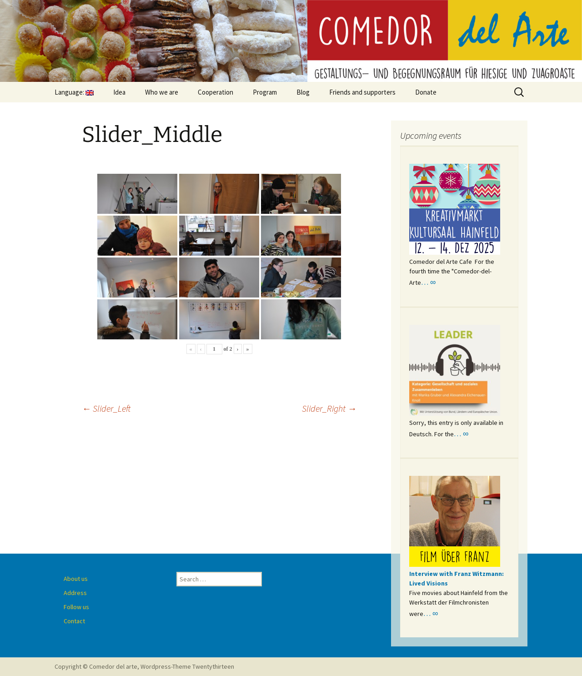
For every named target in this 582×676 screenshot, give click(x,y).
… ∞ (428, 282)
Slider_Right (329, 408)
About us (76, 579)
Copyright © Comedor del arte (96, 666)
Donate (425, 92)
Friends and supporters (362, 92)
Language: (74, 92)
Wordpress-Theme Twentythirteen (187, 666)
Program (265, 92)
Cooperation (215, 92)
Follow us (76, 607)
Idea (119, 92)
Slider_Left (106, 408)
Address (75, 593)
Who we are (161, 92)
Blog (303, 92)
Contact (74, 621)
